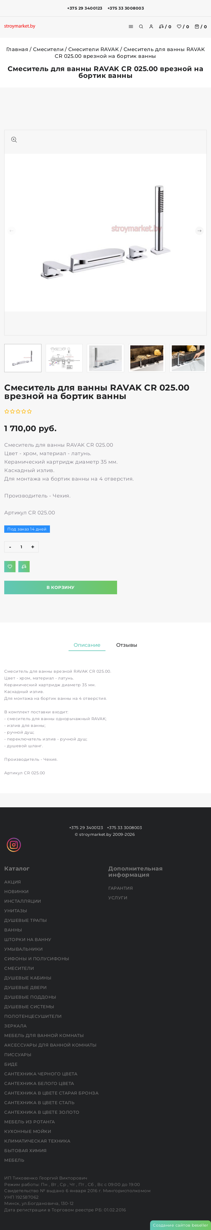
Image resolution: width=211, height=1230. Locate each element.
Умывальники (24, 949)
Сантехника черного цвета (41, 1073)
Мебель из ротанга (30, 1121)
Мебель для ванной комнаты (44, 1035)
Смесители (48, 49)
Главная (17, 49)
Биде (11, 1064)
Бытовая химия (26, 1150)
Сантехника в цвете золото (42, 1112)
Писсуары (18, 1054)
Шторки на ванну (28, 939)
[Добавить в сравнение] (24, 566)
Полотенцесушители (33, 1016)
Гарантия (121, 888)
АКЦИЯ (13, 882)
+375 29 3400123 (84, 8)
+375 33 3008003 (125, 8)
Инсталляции (23, 901)
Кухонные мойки (28, 1131)
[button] (199, 231)
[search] (141, 26)
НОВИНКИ (17, 891)
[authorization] (151, 26)
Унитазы (16, 910)
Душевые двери (26, 987)
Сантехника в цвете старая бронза (52, 1093)
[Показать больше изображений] (14, 139)
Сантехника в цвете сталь (40, 1102)
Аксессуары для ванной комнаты (51, 1045)
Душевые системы (30, 1006)
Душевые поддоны (31, 997)
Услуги (118, 897)
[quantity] (21, 546)
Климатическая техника (38, 1141)
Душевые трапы (26, 920)
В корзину (61, 587)
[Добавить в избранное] (10, 566)
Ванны (13, 930)
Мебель (15, 1160)
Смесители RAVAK (93, 49)
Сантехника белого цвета (39, 1083)
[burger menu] (131, 26)
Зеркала (16, 1026)
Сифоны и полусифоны (37, 958)
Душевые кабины (28, 978)
